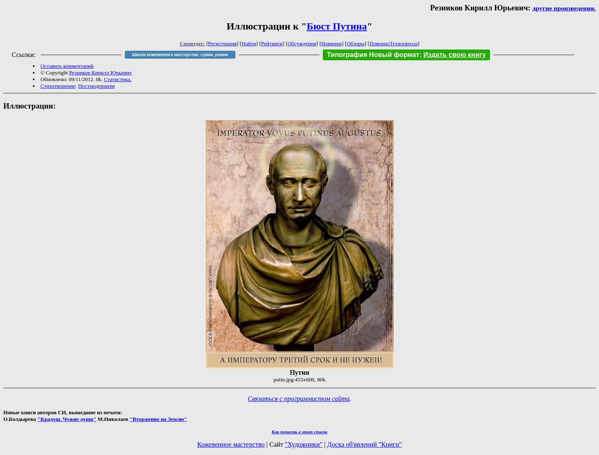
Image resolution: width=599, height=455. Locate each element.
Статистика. (117, 79)
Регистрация (222, 43)
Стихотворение (57, 86)
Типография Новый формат (373, 54)
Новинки (331, 43)
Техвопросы (404, 43)
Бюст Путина (337, 26)
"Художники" (303, 444)
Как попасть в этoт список (299, 431)
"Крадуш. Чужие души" (67, 419)
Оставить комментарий (67, 66)
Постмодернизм (96, 86)
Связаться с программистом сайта (299, 398)
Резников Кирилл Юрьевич (100, 72)
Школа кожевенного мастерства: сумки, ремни (180, 54)
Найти (249, 43)
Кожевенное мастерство (231, 444)
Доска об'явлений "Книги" (364, 444)
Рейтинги (272, 43)
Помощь (379, 43)
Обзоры (355, 43)
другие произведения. (564, 8)
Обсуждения (301, 43)
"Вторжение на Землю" (158, 419)
